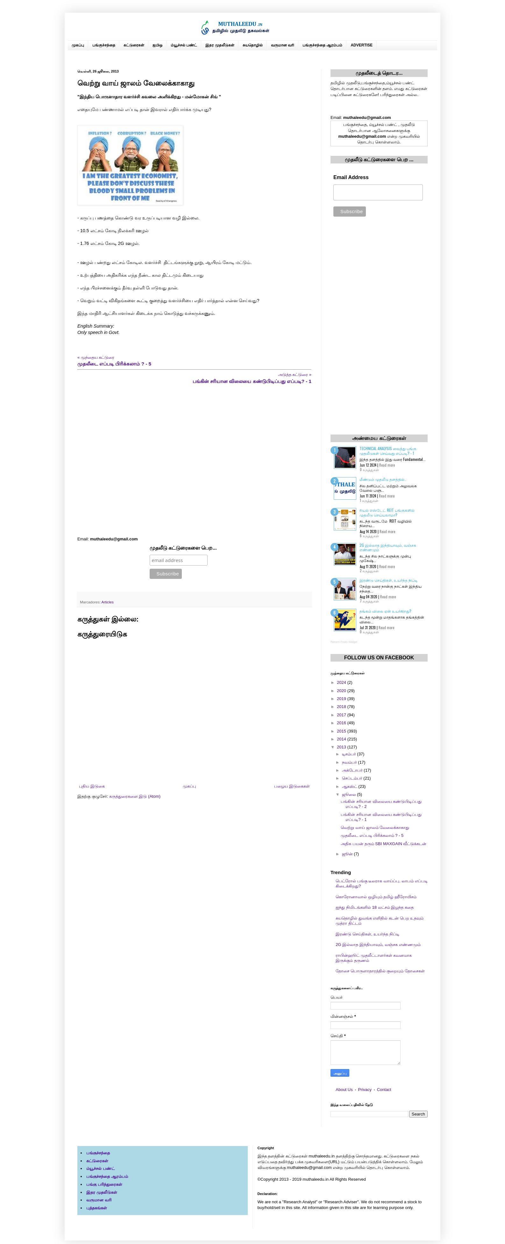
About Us (344, 1089)
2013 (342, 747)
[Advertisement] (194, 460)
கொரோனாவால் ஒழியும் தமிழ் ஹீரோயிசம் (376, 896)
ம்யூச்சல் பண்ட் (184, 45)
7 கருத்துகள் (369, 600)
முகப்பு (78, 45)
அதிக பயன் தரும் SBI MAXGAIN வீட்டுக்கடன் (383, 843)
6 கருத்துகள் (369, 535)
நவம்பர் (350, 762)
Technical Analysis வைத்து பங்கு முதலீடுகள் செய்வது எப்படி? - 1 (387, 450)
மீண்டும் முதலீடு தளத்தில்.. (382, 479)
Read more (387, 465)
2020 (342, 690)
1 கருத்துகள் (369, 500)
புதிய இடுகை (92, 786)
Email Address (351, 177)
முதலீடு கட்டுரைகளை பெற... (183, 548)
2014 (342, 739)
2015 (342, 731)
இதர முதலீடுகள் (219, 45)
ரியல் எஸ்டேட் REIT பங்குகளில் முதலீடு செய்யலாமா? (387, 512)
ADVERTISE (362, 45)
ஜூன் (348, 853)
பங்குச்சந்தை (103, 45)
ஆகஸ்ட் (350, 786)
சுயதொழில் (253, 45)
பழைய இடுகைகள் (292, 786)
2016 (342, 722)
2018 (342, 706)
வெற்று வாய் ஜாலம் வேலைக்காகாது (375, 827)
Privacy (365, 1089)
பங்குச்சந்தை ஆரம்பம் (322, 45)
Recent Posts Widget (344, 641)
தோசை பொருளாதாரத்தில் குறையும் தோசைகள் (380, 971)
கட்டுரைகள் (134, 45)
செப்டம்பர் (353, 778)
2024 (342, 682)
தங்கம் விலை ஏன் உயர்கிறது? (385, 611)
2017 (342, 714)
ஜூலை (349, 794)
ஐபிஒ (157, 45)
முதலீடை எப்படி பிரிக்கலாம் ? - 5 (372, 835)
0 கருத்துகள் (369, 469)
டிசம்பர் (349, 754)
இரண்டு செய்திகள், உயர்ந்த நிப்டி (388, 580)
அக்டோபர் (353, 770)
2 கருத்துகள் (369, 570)
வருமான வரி (282, 45)
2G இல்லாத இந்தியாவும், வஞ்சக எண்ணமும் (387, 547)
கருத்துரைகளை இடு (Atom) (134, 796)
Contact (384, 1089)
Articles (108, 602)
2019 (342, 698)
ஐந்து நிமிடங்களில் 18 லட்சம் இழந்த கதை (375, 907)
